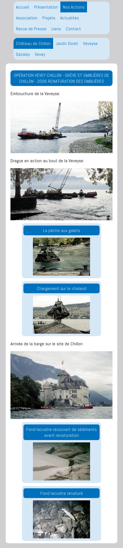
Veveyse (90, 43)
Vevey (40, 54)
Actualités (69, 18)
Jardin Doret (67, 43)
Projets (48, 18)
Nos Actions (74, 7)
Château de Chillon (33, 43)
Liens (56, 29)
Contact (73, 29)
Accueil (22, 7)
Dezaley (23, 54)
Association (26, 18)
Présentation (46, 7)
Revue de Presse (31, 29)
